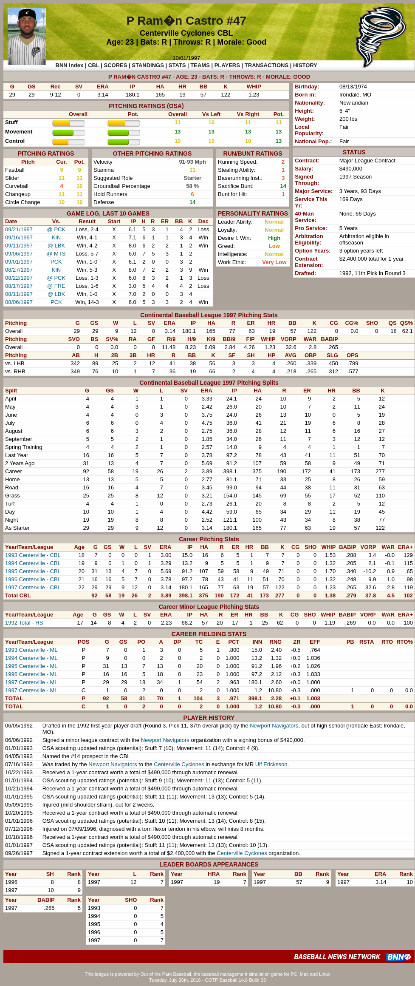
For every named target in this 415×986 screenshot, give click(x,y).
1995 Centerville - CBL (33, 571)
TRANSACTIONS (266, 65)
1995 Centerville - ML (31, 666)
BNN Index (70, 65)
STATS (177, 65)
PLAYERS (227, 65)
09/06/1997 (19, 253)
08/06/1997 (19, 302)
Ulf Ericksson (271, 764)
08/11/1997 (19, 294)
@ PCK (56, 229)
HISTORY (305, 65)
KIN (56, 237)
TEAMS (200, 65)
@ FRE (56, 286)
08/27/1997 (19, 270)
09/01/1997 (19, 262)
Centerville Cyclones (177, 33)
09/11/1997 (19, 245)
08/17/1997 (19, 286)
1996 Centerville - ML (31, 674)
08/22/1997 (19, 278)
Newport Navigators (274, 725)
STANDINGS (148, 65)
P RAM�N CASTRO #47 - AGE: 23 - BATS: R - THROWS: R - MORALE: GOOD (209, 77)
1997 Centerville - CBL (33, 587)
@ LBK (56, 245)
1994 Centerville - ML (31, 658)
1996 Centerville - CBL (33, 579)
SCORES (115, 65)
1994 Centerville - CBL (33, 563)
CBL (225, 33)
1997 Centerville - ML (31, 682)
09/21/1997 (19, 229)
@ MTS (56, 253)
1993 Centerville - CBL (33, 555)
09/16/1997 (19, 237)
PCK (56, 262)
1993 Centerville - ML (31, 650)
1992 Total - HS (24, 622)
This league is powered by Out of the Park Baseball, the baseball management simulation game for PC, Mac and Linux (207, 974)
